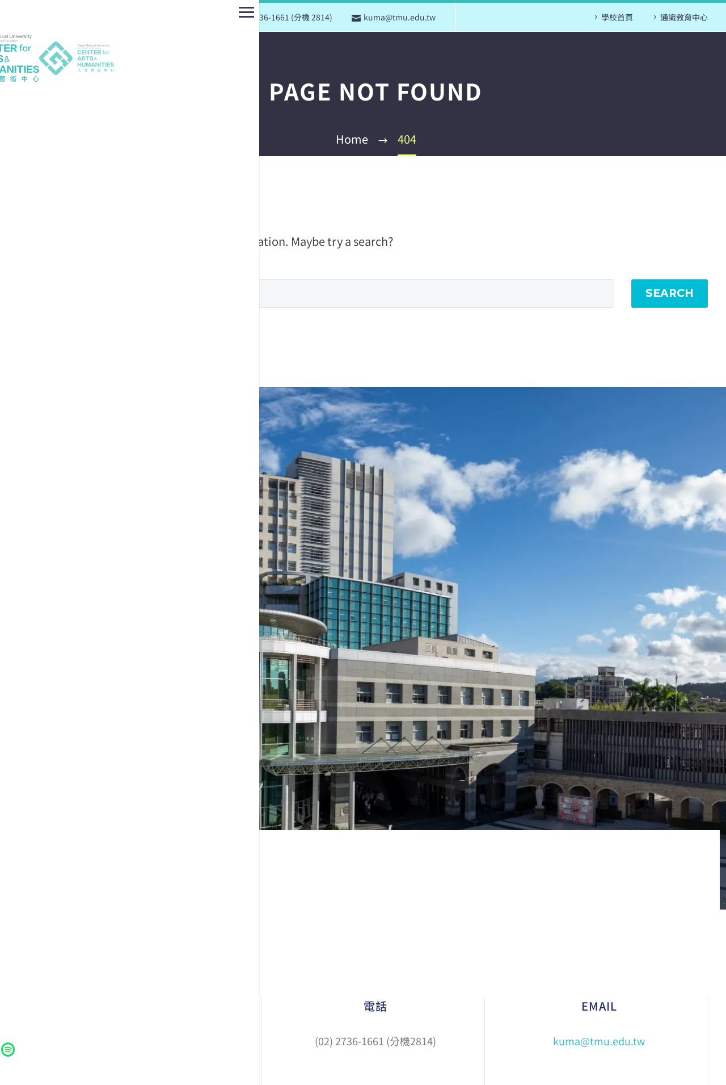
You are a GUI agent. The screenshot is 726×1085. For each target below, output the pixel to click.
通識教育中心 (684, 17)
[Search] (329, 293)
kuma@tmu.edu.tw (400, 17)
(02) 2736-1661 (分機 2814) (283, 17)
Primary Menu (12, 12)
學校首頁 (617, 17)
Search (669, 293)
